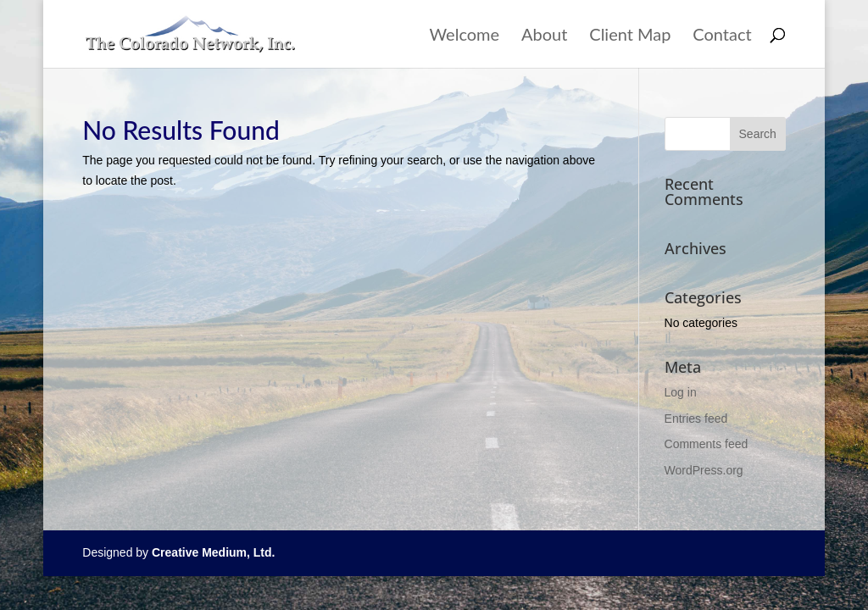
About (544, 36)
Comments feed (706, 444)
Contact (722, 36)
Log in (681, 392)
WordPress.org (704, 470)
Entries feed (696, 418)
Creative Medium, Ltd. (213, 552)
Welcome (465, 36)
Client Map (629, 36)
